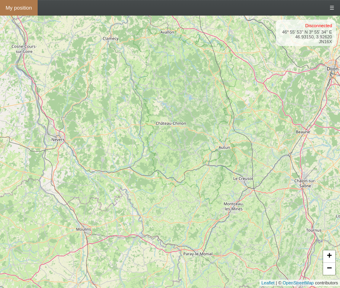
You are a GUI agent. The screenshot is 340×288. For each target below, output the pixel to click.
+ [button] (329, 256)
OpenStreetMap (298, 282)
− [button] (329, 269)
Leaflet (268, 282)
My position (19, 8)
